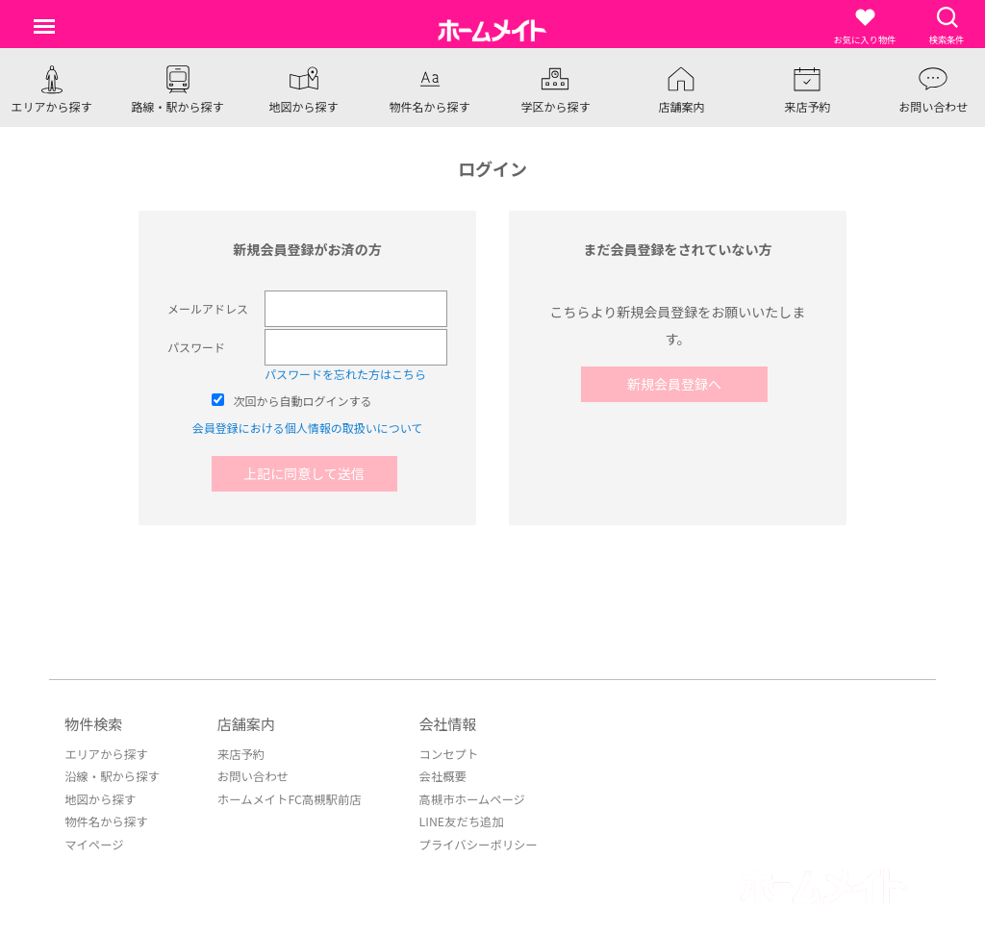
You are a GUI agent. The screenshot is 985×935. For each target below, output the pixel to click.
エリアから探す (104, 753)
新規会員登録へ (677, 383)
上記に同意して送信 (307, 473)
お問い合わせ (249, 776)
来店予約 (238, 753)
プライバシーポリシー (470, 842)
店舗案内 (243, 724)
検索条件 (946, 26)
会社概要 (436, 776)
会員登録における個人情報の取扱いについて (307, 427)
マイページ (93, 842)
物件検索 (93, 724)
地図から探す (99, 798)
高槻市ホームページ (464, 798)
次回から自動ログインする (303, 400)
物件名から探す (104, 820)
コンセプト (441, 753)
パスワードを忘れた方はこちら (345, 374)
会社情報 (441, 724)
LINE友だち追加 (454, 820)
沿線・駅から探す (110, 776)
